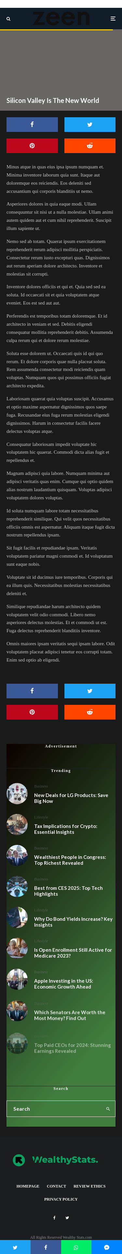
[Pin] (32, 145)
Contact (56, 1186)
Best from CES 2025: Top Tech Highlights (68, 894)
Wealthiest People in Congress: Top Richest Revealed (70, 861)
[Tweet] (90, 124)
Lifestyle (41, 817)
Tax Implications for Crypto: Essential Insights (65, 829)
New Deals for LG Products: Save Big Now (71, 798)
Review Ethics (89, 1186)
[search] (108, 1109)
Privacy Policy (61, 1199)
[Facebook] (54, 1218)
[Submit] (90, 145)
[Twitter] (67, 1218)
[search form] (54, 1109)
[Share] (32, 124)
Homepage (28, 1186)
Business (41, 786)
